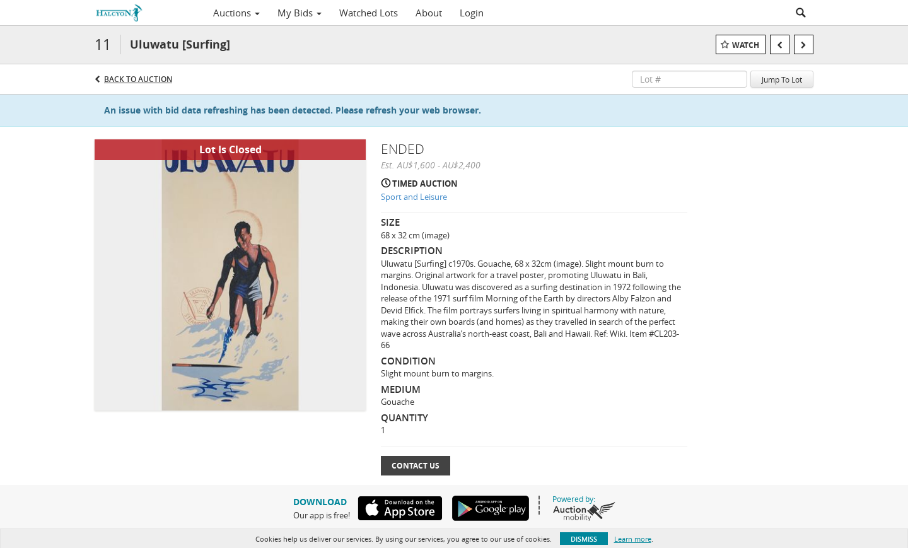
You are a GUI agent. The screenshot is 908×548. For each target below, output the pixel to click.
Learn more (632, 539)
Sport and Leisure (414, 196)
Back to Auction (138, 79)
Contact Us (415, 465)
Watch (745, 45)
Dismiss (584, 539)
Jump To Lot (782, 79)
